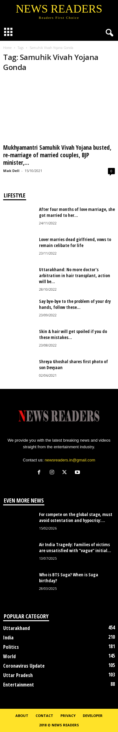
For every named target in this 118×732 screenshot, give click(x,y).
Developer (93, 715)
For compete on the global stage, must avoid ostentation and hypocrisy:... (75, 517)
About (21, 715)
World (9, 656)
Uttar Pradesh (18, 675)
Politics (11, 646)
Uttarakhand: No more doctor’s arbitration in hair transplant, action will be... (74, 275)
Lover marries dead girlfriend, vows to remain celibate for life (75, 242)
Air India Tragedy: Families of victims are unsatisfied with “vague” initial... (75, 547)
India (8, 637)
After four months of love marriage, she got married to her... (77, 212)
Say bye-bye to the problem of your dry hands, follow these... (75, 304)
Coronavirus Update (24, 665)
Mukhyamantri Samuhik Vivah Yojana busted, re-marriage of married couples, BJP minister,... (57, 155)
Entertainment (18, 684)
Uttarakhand (16, 628)
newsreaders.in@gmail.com (70, 460)
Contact (44, 715)
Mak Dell (11, 170)
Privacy (68, 715)
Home (7, 48)
